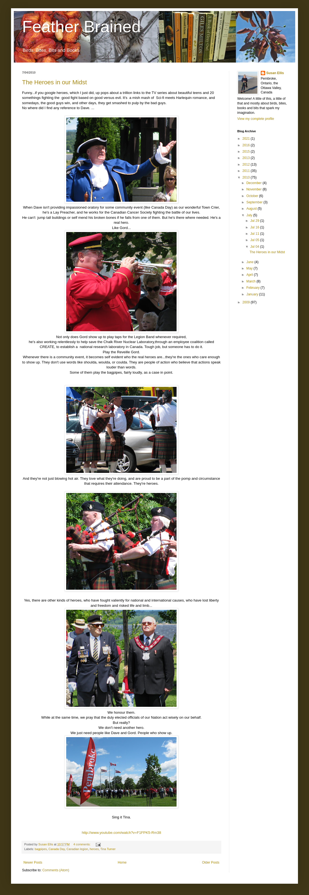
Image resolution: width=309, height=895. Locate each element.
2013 (247, 158)
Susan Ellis (275, 73)
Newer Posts (32, 862)
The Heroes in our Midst (54, 82)
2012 (247, 164)
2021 (247, 139)
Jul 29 (255, 221)
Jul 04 (255, 247)
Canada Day (57, 849)
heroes (94, 849)
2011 (247, 171)
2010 (247, 177)
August (252, 209)
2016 (247, 145)
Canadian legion (77, 849)
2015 (247, 151)
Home (122, 862)
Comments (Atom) (55, 870)
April (250, 275)
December (254, 183)
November (254, 189)
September (254, 202)
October (252, 196)
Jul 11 (255, 234)
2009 (247, 302)
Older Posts (210, 862)
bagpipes (41, 849)
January (252, 294)
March (251, 281)
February (253, 288)
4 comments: (82, 844)
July (249, 215)
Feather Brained (81, 26)
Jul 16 (255, 227)
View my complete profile (255, 119)
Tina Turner (108, 849)
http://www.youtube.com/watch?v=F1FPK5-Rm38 (121, 833)
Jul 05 (255, 240)
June (250, 262)
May (250, 268)
